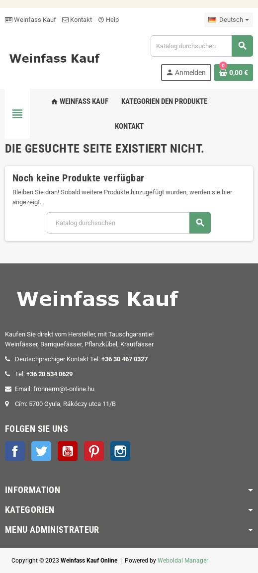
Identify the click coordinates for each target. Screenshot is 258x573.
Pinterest (94, 451)
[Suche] (202, 46)
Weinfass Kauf (30, 19)
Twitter (41, 451)
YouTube (68, 451)
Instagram (120, 451)
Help (108, 19)
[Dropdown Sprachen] (228, 19)
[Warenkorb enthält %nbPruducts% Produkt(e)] (233, 72)
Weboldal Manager (183, 560)
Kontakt (77, 19)
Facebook (15, 451)
